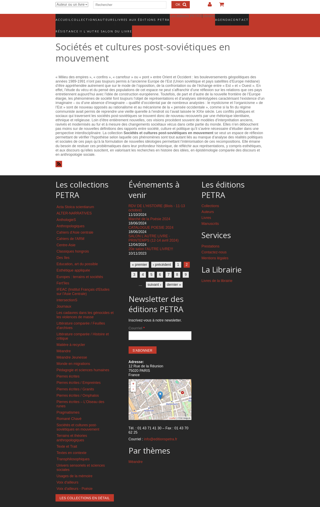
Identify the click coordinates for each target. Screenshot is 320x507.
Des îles (63, 249)
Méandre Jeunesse (72, 349)
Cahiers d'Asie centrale (75, 224)
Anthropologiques (70, 217)
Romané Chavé (69, 410)
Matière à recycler (71, 336)
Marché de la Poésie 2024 (149, 210)
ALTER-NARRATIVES (74, 205)
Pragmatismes (68, 404)
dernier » (174, 276)
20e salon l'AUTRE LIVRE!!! (151, 240)
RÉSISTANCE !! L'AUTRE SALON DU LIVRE (84, 25)
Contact (225, 17)
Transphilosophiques (73, 450)
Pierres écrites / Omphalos (78, 387)
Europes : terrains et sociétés (80, 268)
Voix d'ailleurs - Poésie (74, 480)
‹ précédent (162, 256)
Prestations (210, 238)
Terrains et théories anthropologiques (72, 429)
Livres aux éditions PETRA (133, 17)
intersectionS (67, 291)
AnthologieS (66, 211)
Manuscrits (210, 215)
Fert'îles (63, 274)
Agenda (208, 17)
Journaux (64, 298)
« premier (139, 256)
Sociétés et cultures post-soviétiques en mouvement (78, 418)
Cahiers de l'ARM (70, 230)
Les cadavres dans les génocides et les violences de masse (85, 306)
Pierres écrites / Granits (75, 380)
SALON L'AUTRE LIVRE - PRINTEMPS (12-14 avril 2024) (154, 229)
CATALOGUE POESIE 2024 (151, 219)
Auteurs (104, 17)
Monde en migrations (73, 355)
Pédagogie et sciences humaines (83, 361)
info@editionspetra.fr (160, 431)
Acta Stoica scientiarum (75, 198)
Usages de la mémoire (74, 467)
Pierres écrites (68, 368)
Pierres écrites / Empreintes (79, 374)
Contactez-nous (214, 244)
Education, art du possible (77, 255)
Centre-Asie (66, 236)
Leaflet (172, 409)
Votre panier (220, 6)
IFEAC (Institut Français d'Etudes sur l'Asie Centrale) (83, 283)
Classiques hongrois (73, 243)
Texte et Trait (67, 438)
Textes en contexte (72, 444)
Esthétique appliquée (73, 262)
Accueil (63, 17)
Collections (83, 17)
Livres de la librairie (216, 272)
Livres (206, 209)
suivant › (154, 276)
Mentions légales (214, 249)
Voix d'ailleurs (67, 474)
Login (208, 6)
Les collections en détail (85, 489)
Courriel (137, 319)
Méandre (64, 342)
